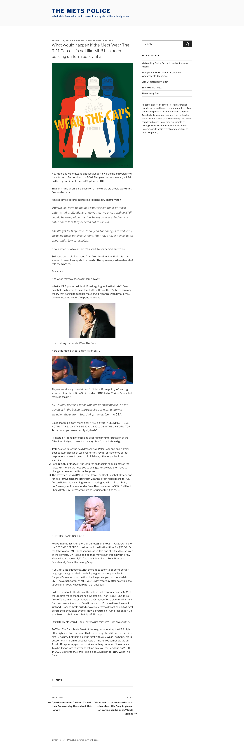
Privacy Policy (58, 739)
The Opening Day (150, 93)
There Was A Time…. (152, 87)
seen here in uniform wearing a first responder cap (95, 478)
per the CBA (114, 414)
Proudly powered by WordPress (83, 739)
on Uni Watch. (113, 199)
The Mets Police (81, 10)
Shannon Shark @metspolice (94, 40)
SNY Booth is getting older (155, 81)
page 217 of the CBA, (68, 463)
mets (59, 680)
